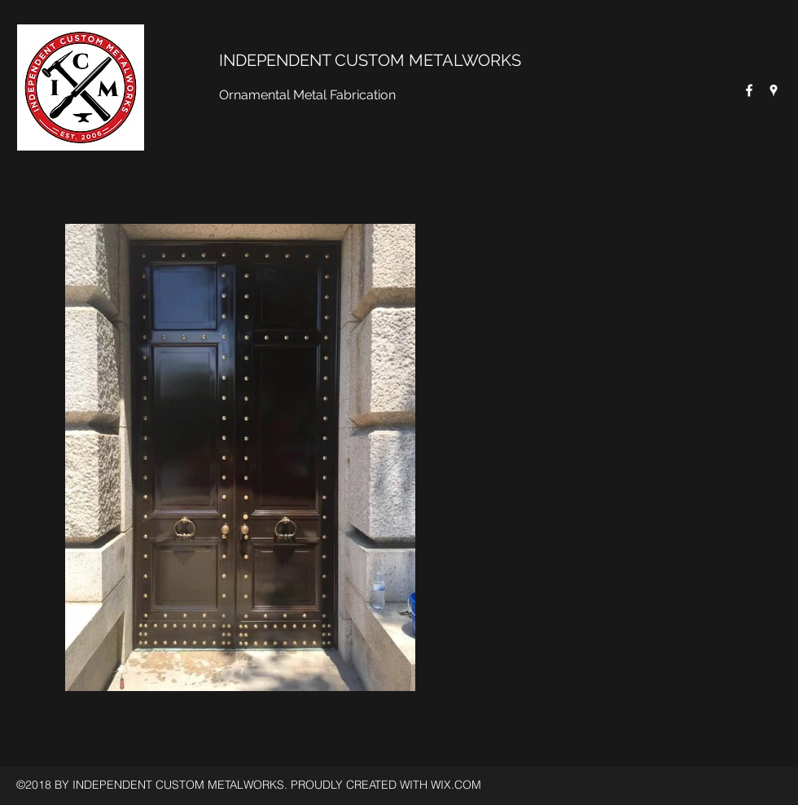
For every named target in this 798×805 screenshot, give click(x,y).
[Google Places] (773, 90)
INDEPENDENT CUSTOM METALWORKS (370, 60)
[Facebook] (749, 90)
